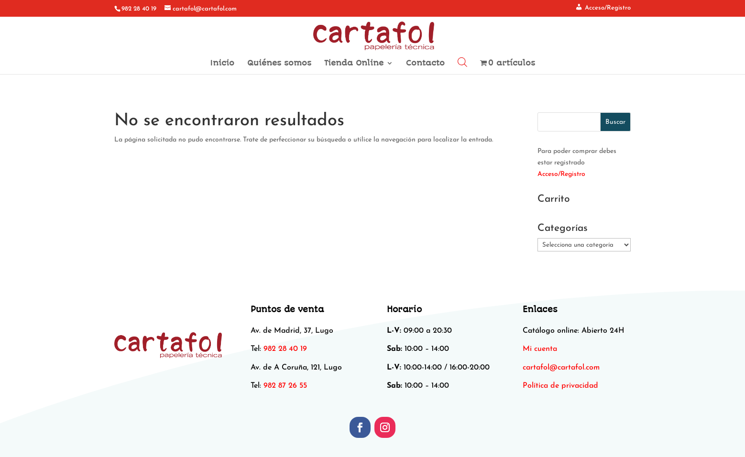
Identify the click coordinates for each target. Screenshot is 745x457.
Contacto (425, 63)
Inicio (222, 63)
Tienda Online (353, 63)
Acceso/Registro (561, 174)
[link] (561, 367)
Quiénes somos (279, 63)
